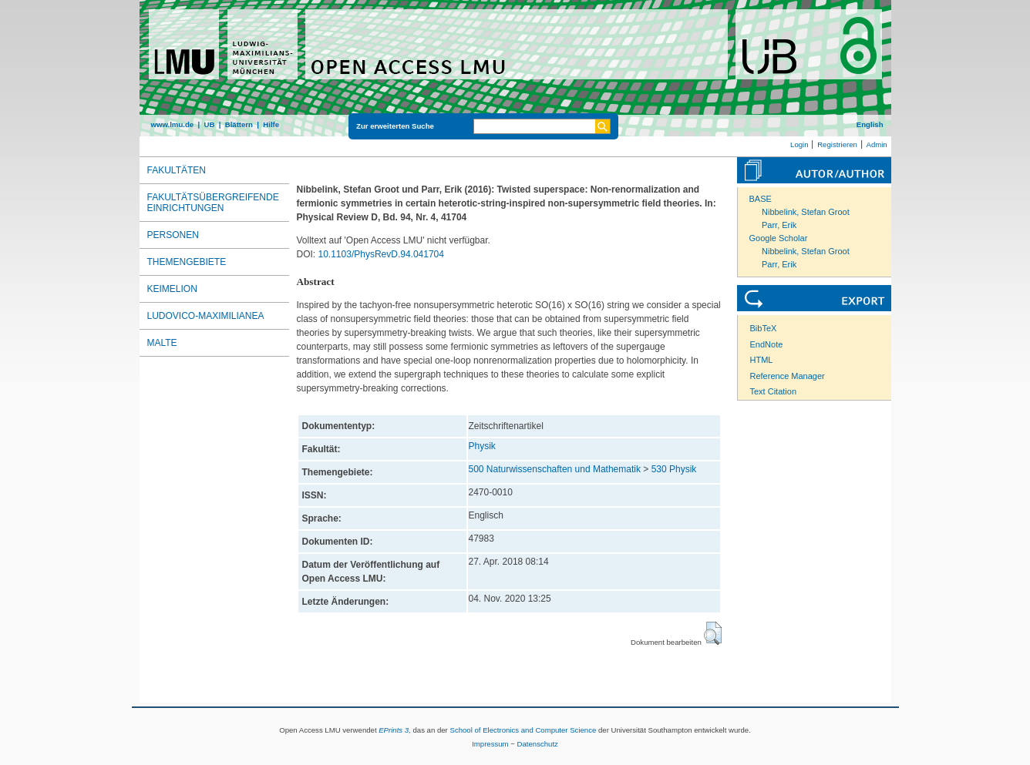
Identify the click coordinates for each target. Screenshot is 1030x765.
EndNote (766, 344)
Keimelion (172, 289)
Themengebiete (187, 262)
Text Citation (773, 391)
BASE (760, 198)
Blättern (239, 124)
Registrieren (837, 144)
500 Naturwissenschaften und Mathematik (555, 469)
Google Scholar (778, 238)
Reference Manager (787, 376)
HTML (761, 359)
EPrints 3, (395, 730)
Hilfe (271, 124)
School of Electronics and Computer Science (522, 730)
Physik (482, 446)
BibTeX (763, 328)
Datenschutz (537, 744)
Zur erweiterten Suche (395, 126)
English (870, 124)
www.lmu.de (172, 124)
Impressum (490, 744)
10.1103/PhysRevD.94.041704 (381, 254)
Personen (173, 235)
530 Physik (674, 469)
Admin (877, 144)
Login (799, 144)
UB (209, 124)
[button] (713, 633)
